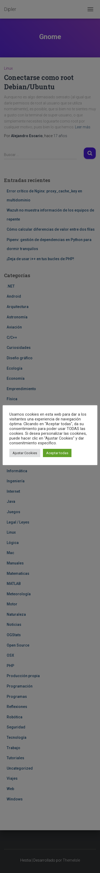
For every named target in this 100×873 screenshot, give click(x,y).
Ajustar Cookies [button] (25, 453)
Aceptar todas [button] (57, 453)
